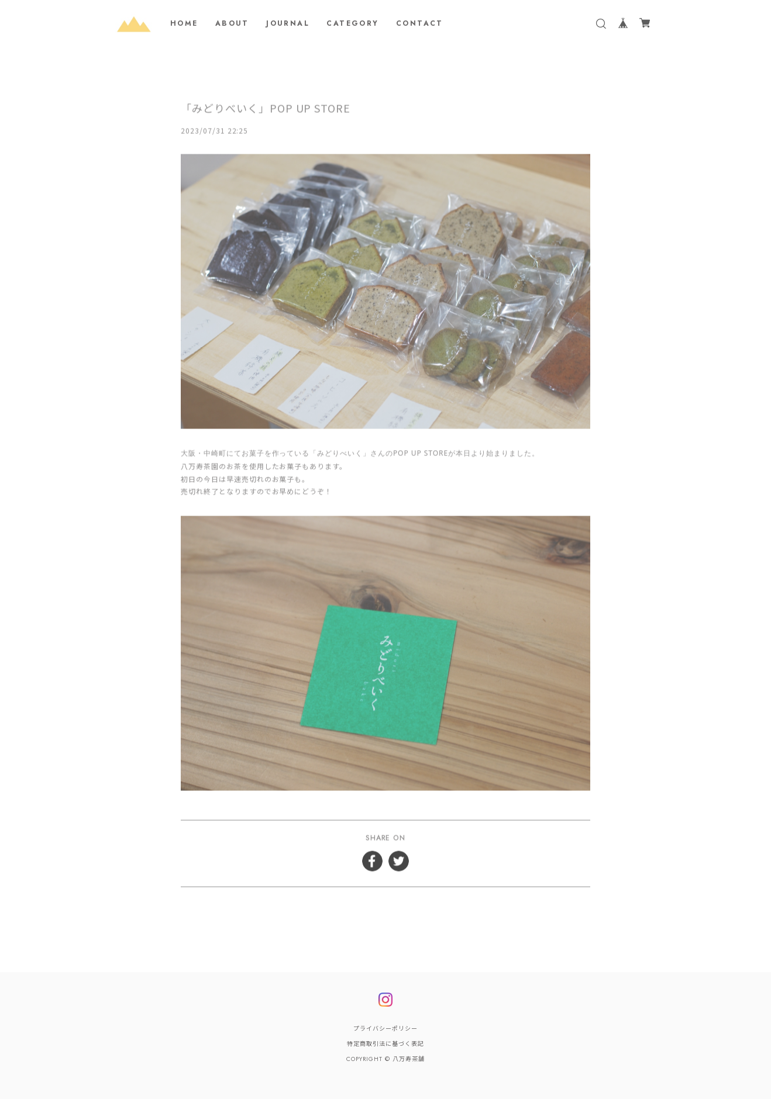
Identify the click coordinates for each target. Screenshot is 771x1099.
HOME (184, 23)
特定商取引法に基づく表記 (385, 1043)
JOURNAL (287, 23)
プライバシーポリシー (385, 1028)
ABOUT (232, 23)
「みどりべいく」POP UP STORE (265, 109)
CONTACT (419, 23)
